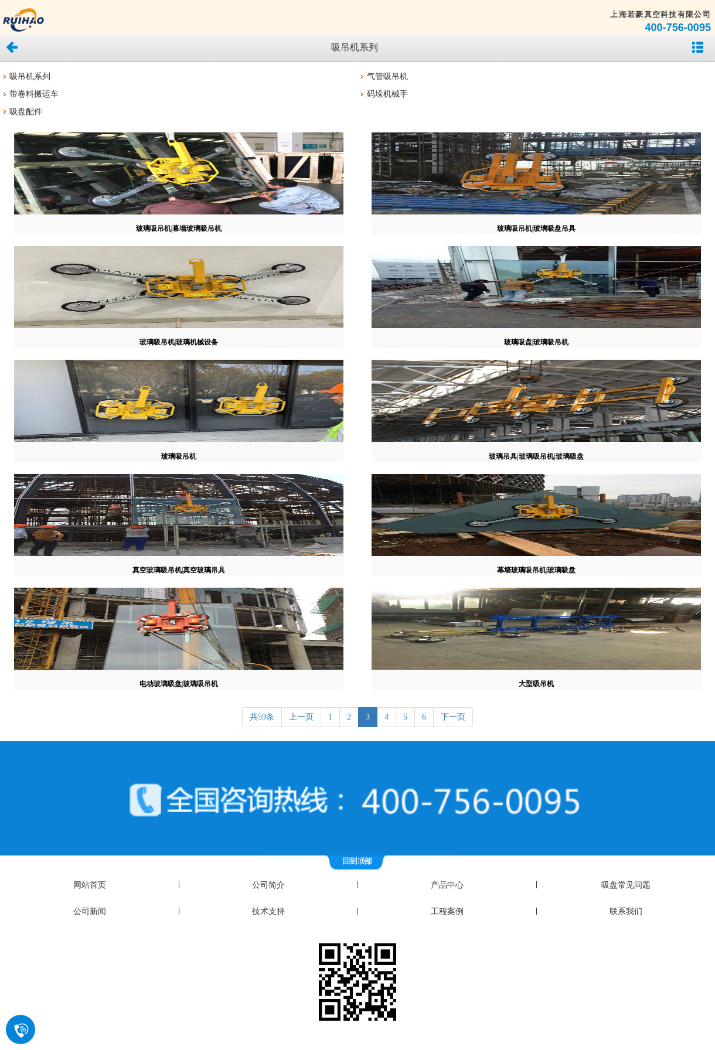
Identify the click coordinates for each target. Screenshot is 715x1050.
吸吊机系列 (29, 76)
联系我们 (626, 911)
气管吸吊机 (387, 76)
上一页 (301, 716)
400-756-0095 (678, 27)
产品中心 (447, 885)
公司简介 (268, 885)
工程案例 (447, 911)
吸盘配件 (25, 111)
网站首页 (89, 885)
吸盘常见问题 (626, 885)
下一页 (453, 716)
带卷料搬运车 (34, 94)
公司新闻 (89, 911)
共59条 (262, 716)
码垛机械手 (387, 94)
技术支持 (268, 911)
